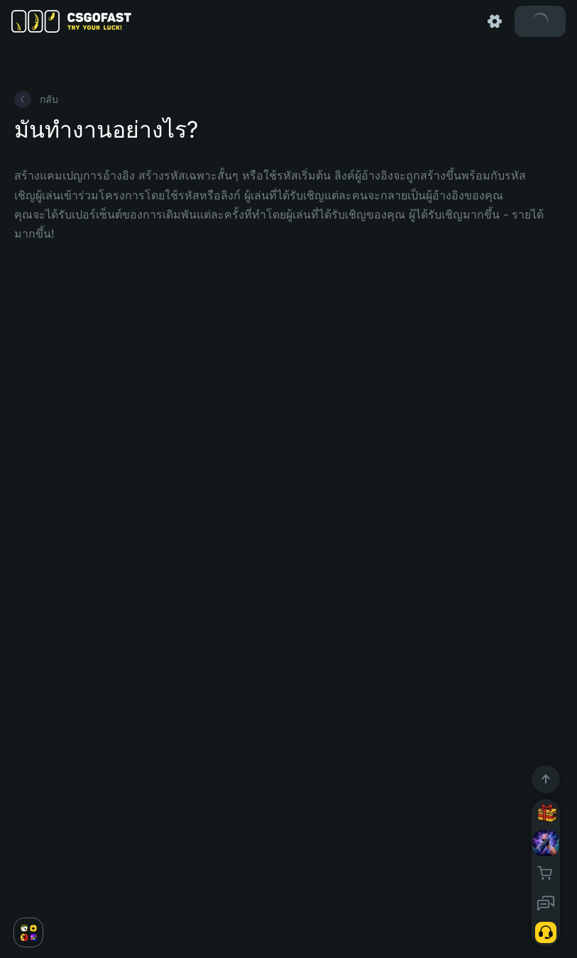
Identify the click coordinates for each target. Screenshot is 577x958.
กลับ (36, 99)
